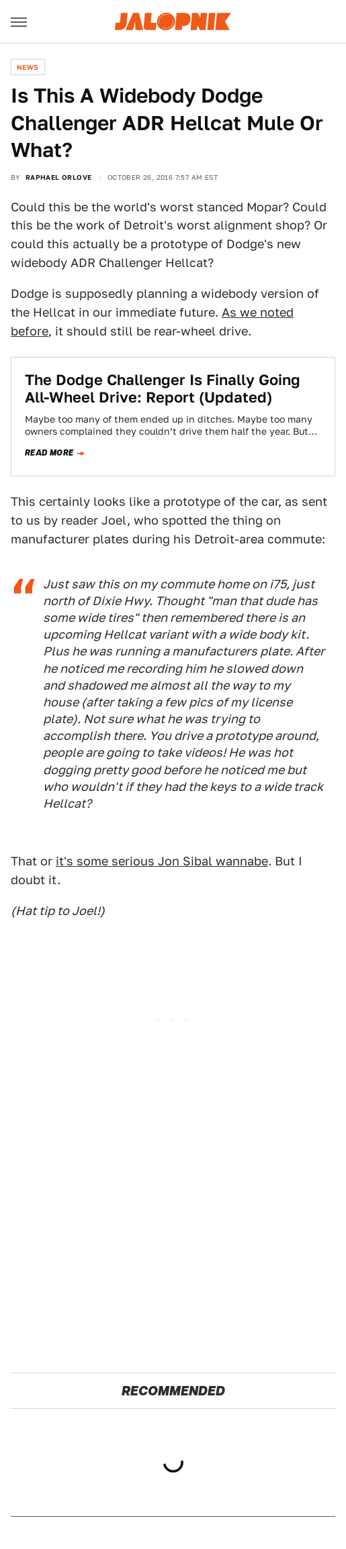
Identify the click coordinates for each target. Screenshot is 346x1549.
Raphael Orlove (59, 177)
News (28, 67)
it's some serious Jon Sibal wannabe (162, 861)
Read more (49, 453)
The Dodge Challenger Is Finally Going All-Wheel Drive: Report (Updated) (162, 388)
